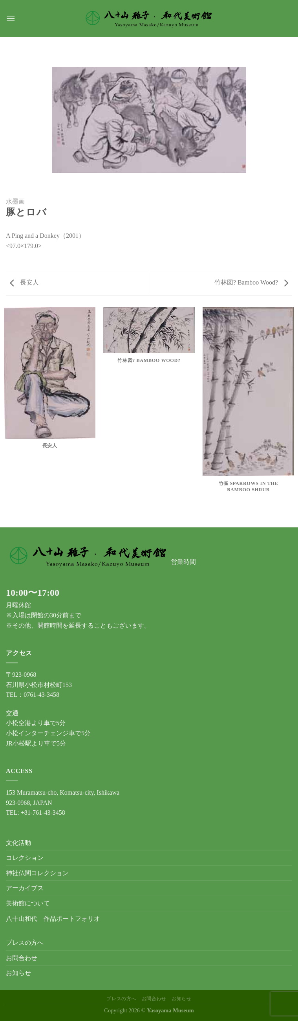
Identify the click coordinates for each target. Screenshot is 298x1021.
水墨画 (15, 201)
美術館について (28, 903)
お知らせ (18, 973)
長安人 (24, 282)
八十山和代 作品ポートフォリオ (53, 918)
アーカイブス (25, 888)
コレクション (25, 857)
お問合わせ (21, 958)
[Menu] (10, 18)
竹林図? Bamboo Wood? (251, 282)
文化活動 (18, 842)
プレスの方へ (25, 942)
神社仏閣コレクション (37, 873)
